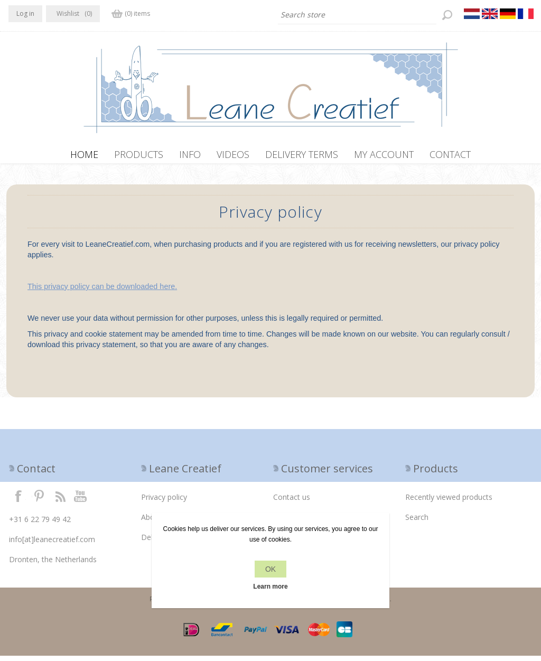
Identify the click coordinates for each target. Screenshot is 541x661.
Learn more (270, 586)
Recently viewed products (448, 502)
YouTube (80, 501)
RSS (60, 501)
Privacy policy (164, 502)
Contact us (291, 502)
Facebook (18, 501)
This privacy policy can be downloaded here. (102, 291)
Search (416, 522)
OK (270, 569)
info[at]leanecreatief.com (52, 544)
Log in (25, 13)
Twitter (39, 501)
